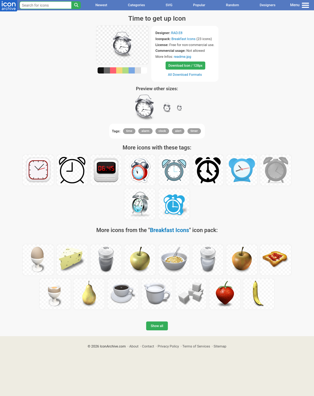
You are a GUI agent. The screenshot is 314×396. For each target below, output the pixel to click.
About (133, 346)
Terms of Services (196, 346)
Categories (136, 5)
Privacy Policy (168, 346)
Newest (101, 5)
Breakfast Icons (183, 39)
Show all (157, 326)
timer (194, 131)
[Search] (76, 5)
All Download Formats (185, 74)
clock (162, 131)
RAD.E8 (177, 33)
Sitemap (220, 346)
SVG (169, 5)
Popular (199, 5)
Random (232, 5)
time (129, 131)
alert (178, 131)
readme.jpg (182, 57)
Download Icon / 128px (185, 66)
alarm (145, 131)
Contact (148, 346)
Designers (267, 5)
